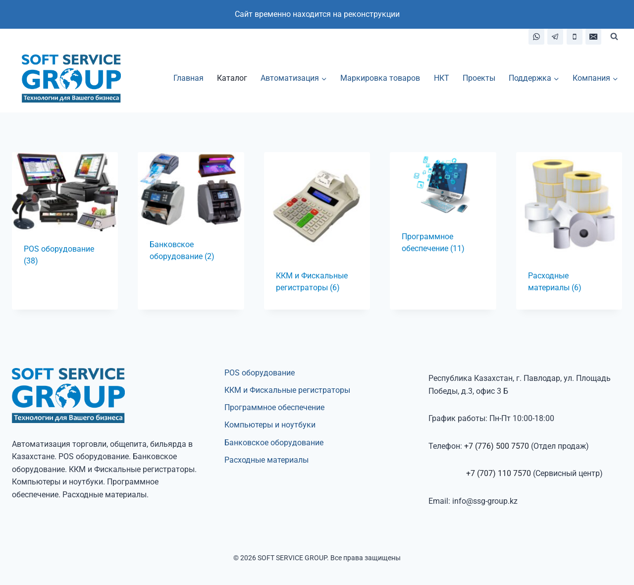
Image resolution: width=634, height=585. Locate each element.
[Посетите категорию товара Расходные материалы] (569, 231)
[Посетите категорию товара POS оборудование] (65, 217)
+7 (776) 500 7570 (496, 446)
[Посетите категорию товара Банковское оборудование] (191, 215)
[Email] (593, 37)
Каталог (232, 78)
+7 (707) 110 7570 (498, 473)
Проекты (479, 78)
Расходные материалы (266, 460)
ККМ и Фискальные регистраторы (287, 390)
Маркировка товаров (380, 78)
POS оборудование (259, 372)
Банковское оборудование (273, 442)
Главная (188, 78)
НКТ (441, 78)
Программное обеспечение (274, 407)
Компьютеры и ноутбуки (270, 424)
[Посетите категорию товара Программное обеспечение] (443, 211)
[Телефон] (574, 37)
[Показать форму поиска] (614, 37)
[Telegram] (555, 37)
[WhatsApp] (536, 37)
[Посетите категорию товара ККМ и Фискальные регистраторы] (317, 231)
